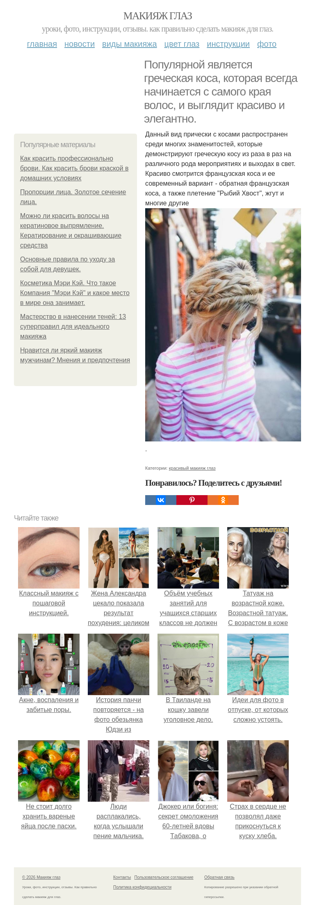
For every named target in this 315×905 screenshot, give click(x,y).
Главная (42, 43)
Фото (266, 43)
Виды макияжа (129, 43)
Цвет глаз (182, 43)
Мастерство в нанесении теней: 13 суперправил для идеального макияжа (73, 326)
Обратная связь (219, 877)
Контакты (122, 877)
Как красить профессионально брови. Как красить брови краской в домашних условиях (74, 168)
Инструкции (228, 43)
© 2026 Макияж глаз (41, 877)
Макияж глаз (157, 16)
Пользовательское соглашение (164, 877)
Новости (79, 43)
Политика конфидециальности (142, 887)
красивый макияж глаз (192, 468)
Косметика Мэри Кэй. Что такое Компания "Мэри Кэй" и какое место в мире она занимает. (75, 293)
